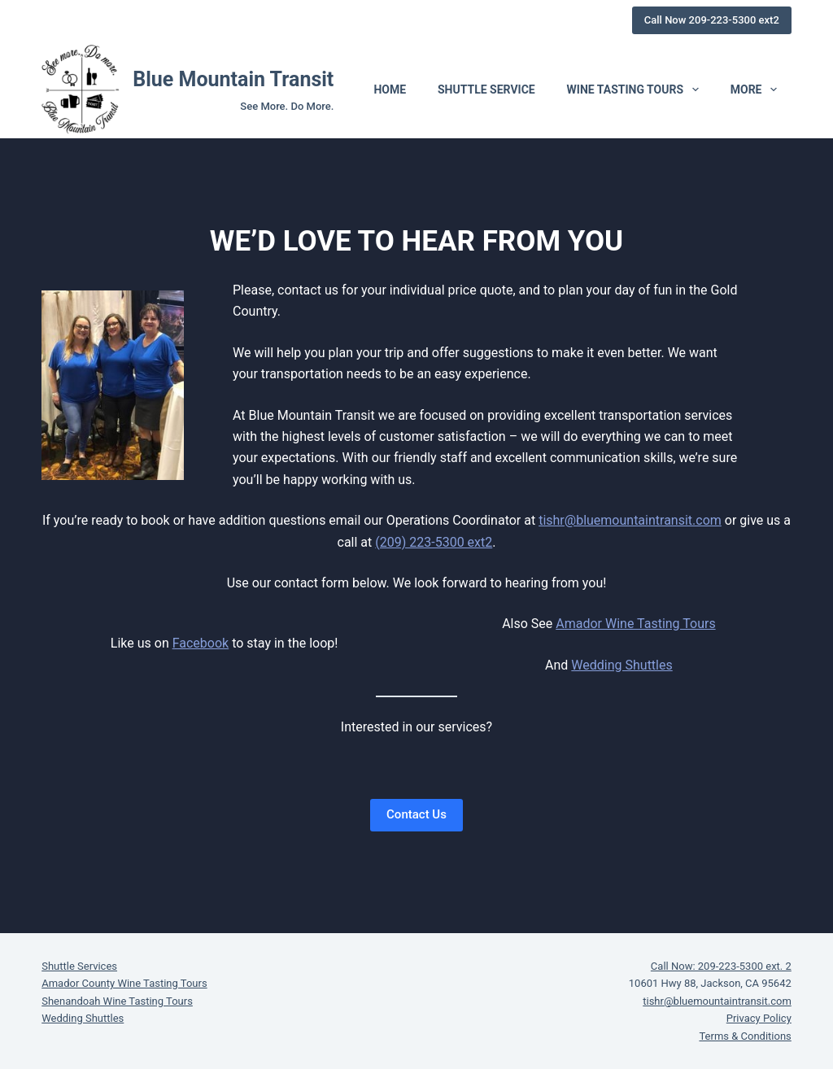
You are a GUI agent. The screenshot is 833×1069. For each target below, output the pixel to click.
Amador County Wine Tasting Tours (124, 983)
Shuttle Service (486, 89)
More (757, 89)
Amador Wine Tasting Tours (635, 623)
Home (389, 89)
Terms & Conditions (745, 1036)
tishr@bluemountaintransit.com (630, 520)
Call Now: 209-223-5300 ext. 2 (721, 966)
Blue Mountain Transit (233, 79)
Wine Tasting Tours (636, 89)
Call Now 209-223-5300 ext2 (711, 20)
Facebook (200, 643)
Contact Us (416, 814)
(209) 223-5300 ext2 (433, 542)
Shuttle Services (79, 966)
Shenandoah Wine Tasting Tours (117, 1001)
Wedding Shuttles (621, 665)
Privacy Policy (759, 1018)
